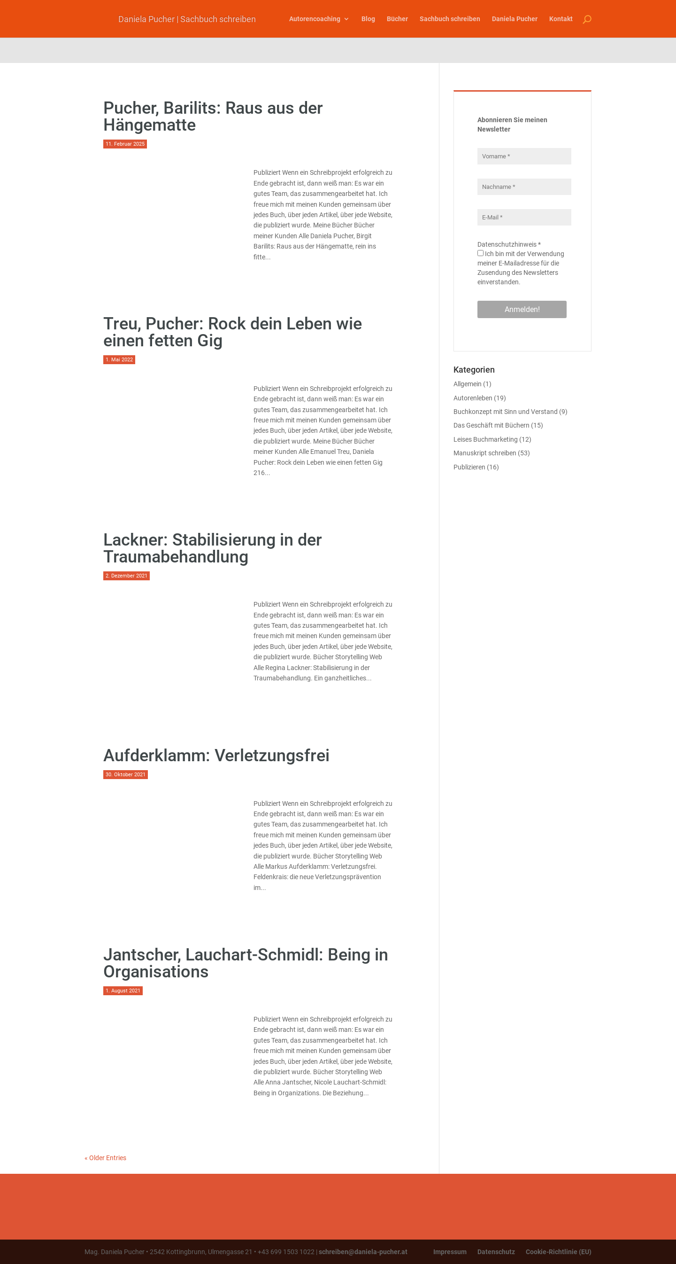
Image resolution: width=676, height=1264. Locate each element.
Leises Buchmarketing (485, 439)
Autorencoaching (314, 19)
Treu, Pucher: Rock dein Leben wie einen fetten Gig (232, 332)
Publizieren (469, 467)
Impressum (450, 1252)
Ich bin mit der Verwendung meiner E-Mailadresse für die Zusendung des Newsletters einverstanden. (520, 268)
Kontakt (561, 19)
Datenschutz (496, 1252)
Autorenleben (472, 398)
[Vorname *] (524, 156)
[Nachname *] (524, 187)
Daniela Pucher (515, 19)
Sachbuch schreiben (450, 19)
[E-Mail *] (524, 217)
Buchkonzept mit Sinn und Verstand (505, 411)
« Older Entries (105, 1158)
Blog (368, 19)
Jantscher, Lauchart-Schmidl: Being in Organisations (245, 963)
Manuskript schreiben (484, 453)
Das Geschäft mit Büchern (491, 425)
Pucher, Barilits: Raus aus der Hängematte (213, 116)
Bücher (397, 19)
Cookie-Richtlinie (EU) (559, 1252)
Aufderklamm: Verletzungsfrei (216, 755)
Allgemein (467, 384)
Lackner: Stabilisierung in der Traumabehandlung (212, 548)
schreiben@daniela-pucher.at (363, 1252)
